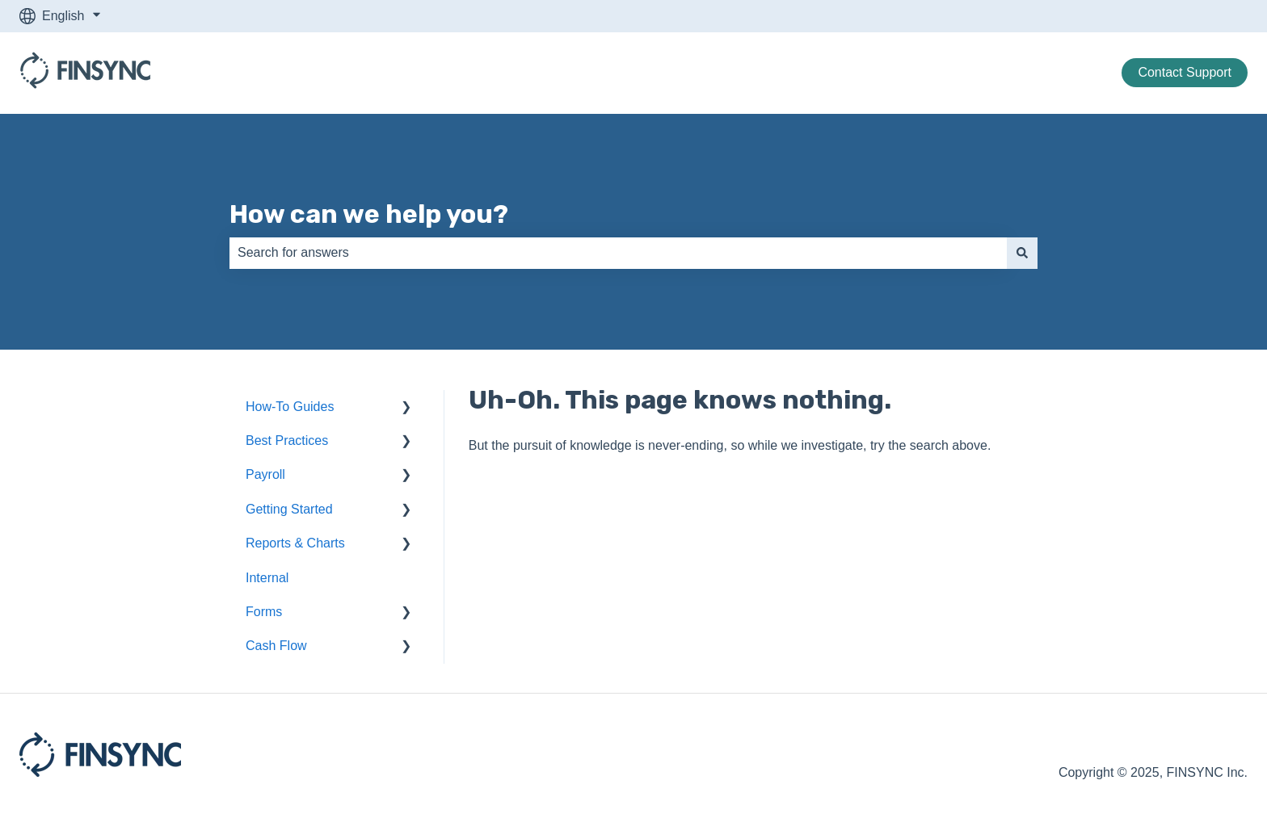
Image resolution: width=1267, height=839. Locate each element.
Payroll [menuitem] (265, 474)
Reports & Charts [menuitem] (295, 543)
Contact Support (1184, 72)
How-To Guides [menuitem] (290, 406)
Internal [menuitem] (267, 578)
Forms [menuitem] (264, 612)
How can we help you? (368, 214)
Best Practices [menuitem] (287, 440)
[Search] (1022, 252)
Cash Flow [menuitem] (276, 645)
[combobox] (618, 252)
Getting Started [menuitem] (289, 509)
